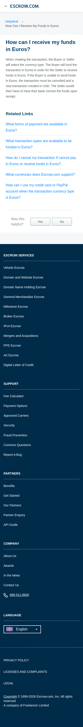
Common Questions (17, 445)
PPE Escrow (12, 345)
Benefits (9, 486)
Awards (9, 565)
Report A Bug (13, 454)
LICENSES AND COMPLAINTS (25, 672)
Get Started (11, 495)
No (62, 221)
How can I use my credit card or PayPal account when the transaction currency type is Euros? (40, 191)
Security (9, 425)
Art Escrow (11, 355)
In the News (12, 575)
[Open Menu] (6, 6)
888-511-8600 (16, 596)
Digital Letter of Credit (18, 365)
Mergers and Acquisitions (21, 336)
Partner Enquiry (14, 515)
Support (11, 383)
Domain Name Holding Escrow (25, 287)
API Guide (11, 525)
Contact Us (11, 585)
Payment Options (15, 406)
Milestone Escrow (16, 306)
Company (11, 543)
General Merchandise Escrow (24, 297)
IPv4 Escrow (12, 326)
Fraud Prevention (15, 435)
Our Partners (12, 505)
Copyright (10, 696)
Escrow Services (19, 255)
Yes (40, 221)
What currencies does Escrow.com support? (40, 174)
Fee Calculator (14, 396)
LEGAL (9, 683)
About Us (10, 556)
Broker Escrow (14, 316)
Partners (12, 473)
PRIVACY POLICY (16, 660)
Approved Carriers (16, 415)
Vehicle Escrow (14, 267)
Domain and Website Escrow (23, 277)
